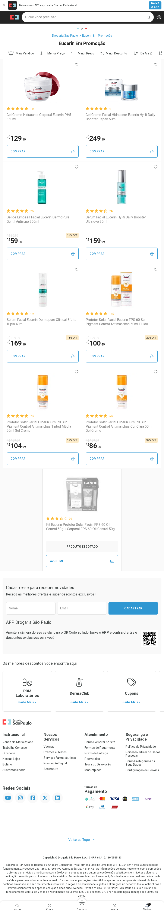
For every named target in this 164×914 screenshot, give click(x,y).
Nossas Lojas (11, 759)
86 (93, 445)
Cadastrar (133, 608)
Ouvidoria (9, 753)
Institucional (14, 734)
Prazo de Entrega (96, 753)
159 (95, 240)
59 (14, 240)
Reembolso (92, 759)
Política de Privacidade (141, 746)
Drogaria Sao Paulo (65, 35)
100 (95, 343)
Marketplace (93, 770)
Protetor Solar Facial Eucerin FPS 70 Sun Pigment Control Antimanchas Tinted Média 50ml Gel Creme (39, 426)
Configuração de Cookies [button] (142, 770)
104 (16, 445)
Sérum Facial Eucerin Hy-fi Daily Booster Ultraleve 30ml (116, 219)
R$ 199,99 (13, 338)
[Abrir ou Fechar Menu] (5, 17)
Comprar (42, 151)
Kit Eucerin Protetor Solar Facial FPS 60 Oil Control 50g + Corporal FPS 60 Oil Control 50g (80, 527)
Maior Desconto (114, 53)
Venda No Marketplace (18, 742)
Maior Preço (82, 53)
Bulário (7, 764)
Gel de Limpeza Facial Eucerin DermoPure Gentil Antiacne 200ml (38, 219)
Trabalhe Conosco (15, 747)
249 (95, 138)
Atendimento (96, 734)
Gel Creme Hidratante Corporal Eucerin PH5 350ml (39, 117)
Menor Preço (52, 53)
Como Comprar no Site (100, 742)
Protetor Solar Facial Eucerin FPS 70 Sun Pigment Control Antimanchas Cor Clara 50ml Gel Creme (119, 426)
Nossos (61, 736)
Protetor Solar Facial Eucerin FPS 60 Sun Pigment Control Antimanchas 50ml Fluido (117, 322)
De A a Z (142, 53)
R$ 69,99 (12, 235)
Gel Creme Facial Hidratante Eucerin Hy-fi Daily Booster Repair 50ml (120, 117)
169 (16, 343)
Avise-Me (82, 561)
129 (16, 138)
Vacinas (49, 746)
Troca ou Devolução (98, 764)
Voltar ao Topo (82, 840)
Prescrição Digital (55, 763)
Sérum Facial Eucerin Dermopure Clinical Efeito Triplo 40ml (41, 322)
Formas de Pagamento (100, 747)
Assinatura (51, 769)
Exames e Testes (55, 752)
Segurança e (143, 736)
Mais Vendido (21, 53)
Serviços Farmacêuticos (60, 757)
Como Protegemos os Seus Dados (140, 762)
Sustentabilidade (14, 770)
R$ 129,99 (92, 338)
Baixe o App (155, 5)
